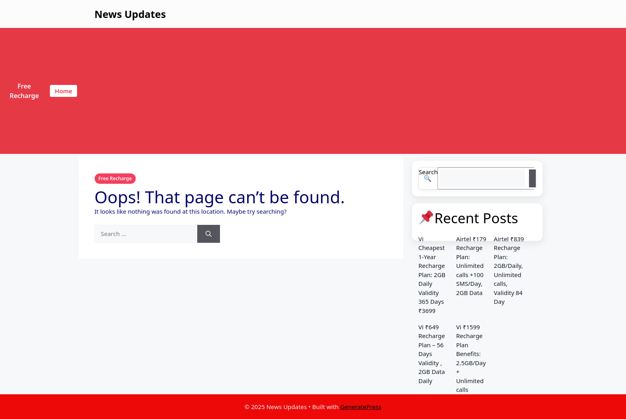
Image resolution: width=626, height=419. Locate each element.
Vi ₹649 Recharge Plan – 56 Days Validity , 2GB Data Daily (431, 354)
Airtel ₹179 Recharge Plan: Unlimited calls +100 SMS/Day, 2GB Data (471, 266)
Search (428, 172)
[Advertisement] (352, 91)
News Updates (130, 14)
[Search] (208, 234)
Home (63, 91)
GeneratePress (360, 407)
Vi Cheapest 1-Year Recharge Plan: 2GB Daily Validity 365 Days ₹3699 (432, 275)
